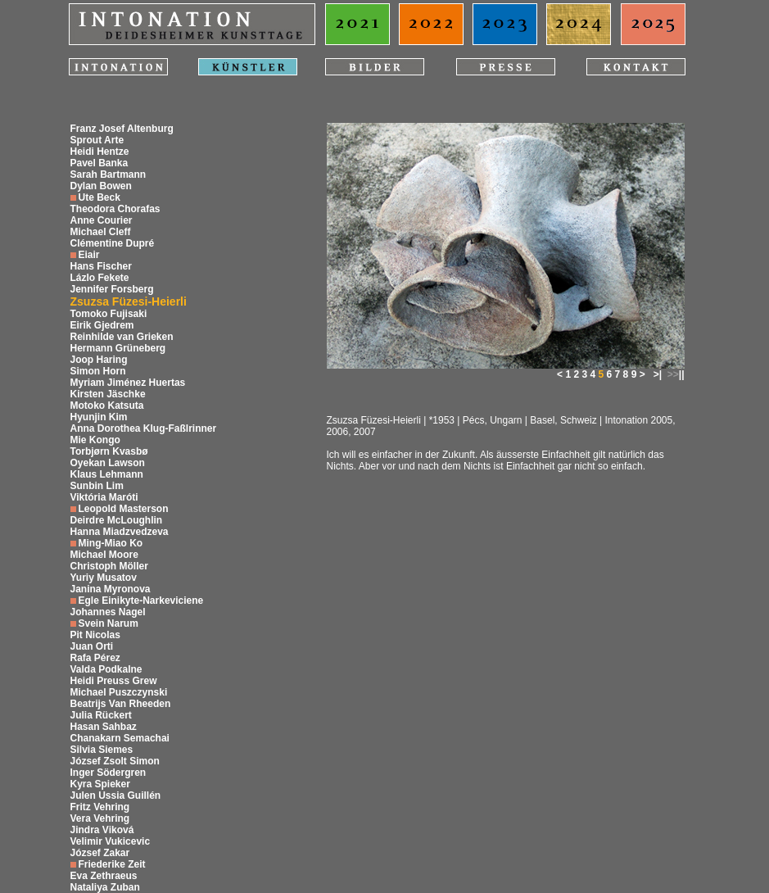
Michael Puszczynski (119, 692)
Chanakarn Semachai (120, 738)
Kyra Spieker (100, 784)
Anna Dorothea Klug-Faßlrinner (143, 428)
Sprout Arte (97, 140)
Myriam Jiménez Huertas (128, 382)
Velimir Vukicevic (110, 841)
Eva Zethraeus (104, 876)
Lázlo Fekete (99, 277)
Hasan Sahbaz (103, 726)
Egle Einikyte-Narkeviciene (141, 600)
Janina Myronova (110, 589)
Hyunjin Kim (99, 417)
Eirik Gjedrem (102, 325)
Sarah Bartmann (108, 174)
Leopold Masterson (124, 508)
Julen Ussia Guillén (115, 795)
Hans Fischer (101, 266)
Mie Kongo (95, 440)
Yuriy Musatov (103, 577)
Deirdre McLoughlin (116, 520)
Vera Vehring (100, 818)
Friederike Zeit (112, 864)
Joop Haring (99, 359)
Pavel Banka (99, 163)
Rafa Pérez (95, 658)
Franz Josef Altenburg (122, 128)
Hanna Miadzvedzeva (119, 531)
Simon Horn (98, 371)
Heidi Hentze (99, 151)
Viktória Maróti (104, 497)
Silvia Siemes (101, 749)
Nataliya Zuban (105, 887)
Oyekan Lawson (107, 463)
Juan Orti (92, 646)
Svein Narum (108, 623)
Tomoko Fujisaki (108, 314)
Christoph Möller (109, 566)
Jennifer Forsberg (112, 289)
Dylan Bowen (101, 186)
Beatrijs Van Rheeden (120, 703)
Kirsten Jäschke (108, 394)
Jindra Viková (102, 830)
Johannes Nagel (108, 612)
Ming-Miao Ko (111, 543)
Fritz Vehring (100, 807)
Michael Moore (104, 554)
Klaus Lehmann (106, 474)
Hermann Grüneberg (118, 348)
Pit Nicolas (95, 635)
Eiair (89, 255)
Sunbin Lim (97, 486)
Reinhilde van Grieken (122, 336)
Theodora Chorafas (115, 209)
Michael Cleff (100, 232)
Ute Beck (99, 197)
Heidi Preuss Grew (113, 681)
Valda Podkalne (106, 669)
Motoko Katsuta (107, 405)
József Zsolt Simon (115, 761)
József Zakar (100, 853)
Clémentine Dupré (112, 243)
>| (658, 374)
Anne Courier (101, 220)
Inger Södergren (108, 772)
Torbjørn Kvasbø (109, 451)
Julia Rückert (101, 715)
